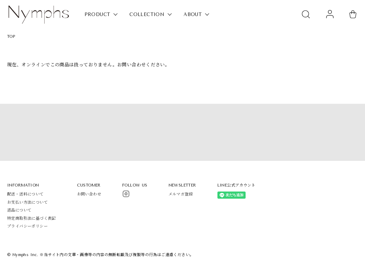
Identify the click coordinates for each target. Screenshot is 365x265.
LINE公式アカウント (236, 185)
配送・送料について (25, 194)
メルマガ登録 (181, 194)
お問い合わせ (89, 194)
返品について (19, 210)
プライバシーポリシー (27, 226)
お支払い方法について (27, 202)
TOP (11, 36)
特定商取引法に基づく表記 (31, 218)
